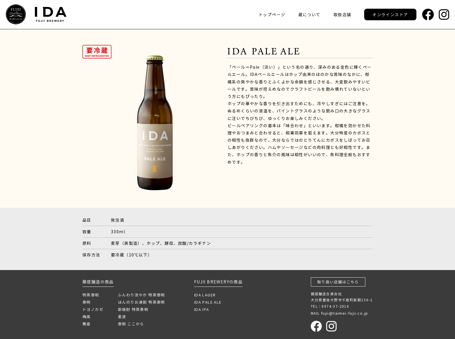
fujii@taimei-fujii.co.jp (344, 313)
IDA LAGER (205, 295)
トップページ (272, 14)
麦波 (122, 316)
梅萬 (86, 316)
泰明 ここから (131, 324)
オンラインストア (390, 14)
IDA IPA (201, 309)
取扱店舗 (342, 14)
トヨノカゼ (92, 309)
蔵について (309, 14)
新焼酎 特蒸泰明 (133, 309)
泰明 (86, 302)
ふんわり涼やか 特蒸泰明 (141, 295)
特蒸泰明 (90, 295)
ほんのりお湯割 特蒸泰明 (141, 302)
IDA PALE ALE (208, 302)
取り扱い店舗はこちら (338, 282)
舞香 (86, 324)
